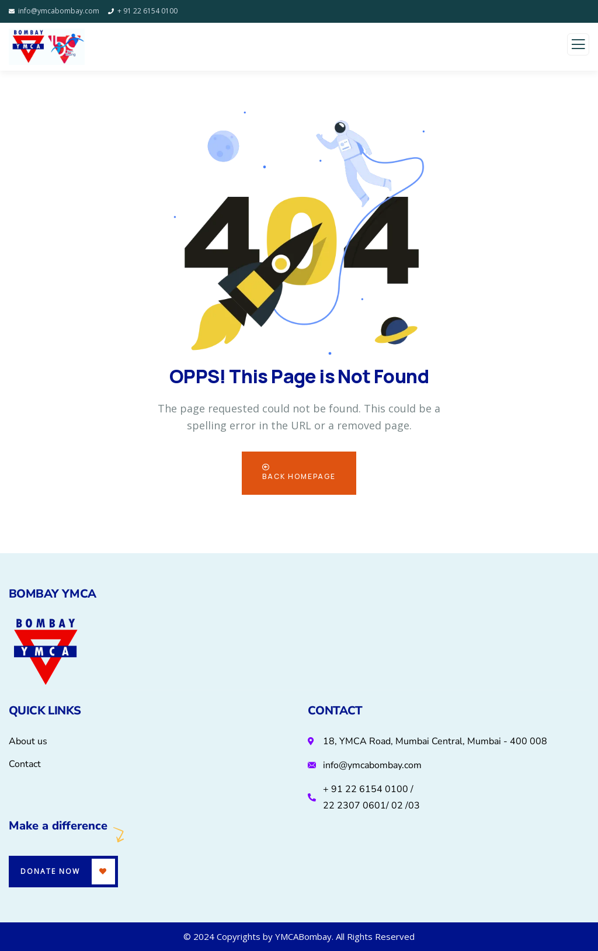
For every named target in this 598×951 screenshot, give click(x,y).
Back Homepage (299, 472)
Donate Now (50, 871)
